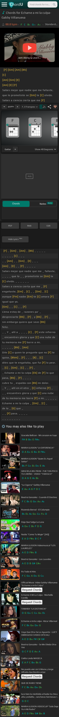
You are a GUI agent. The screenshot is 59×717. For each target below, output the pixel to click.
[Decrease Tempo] (4, 106)
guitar (8, 149)
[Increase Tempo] (17, 106)
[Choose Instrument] (15, 149)
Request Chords (31, 589)
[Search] (54, 4)
